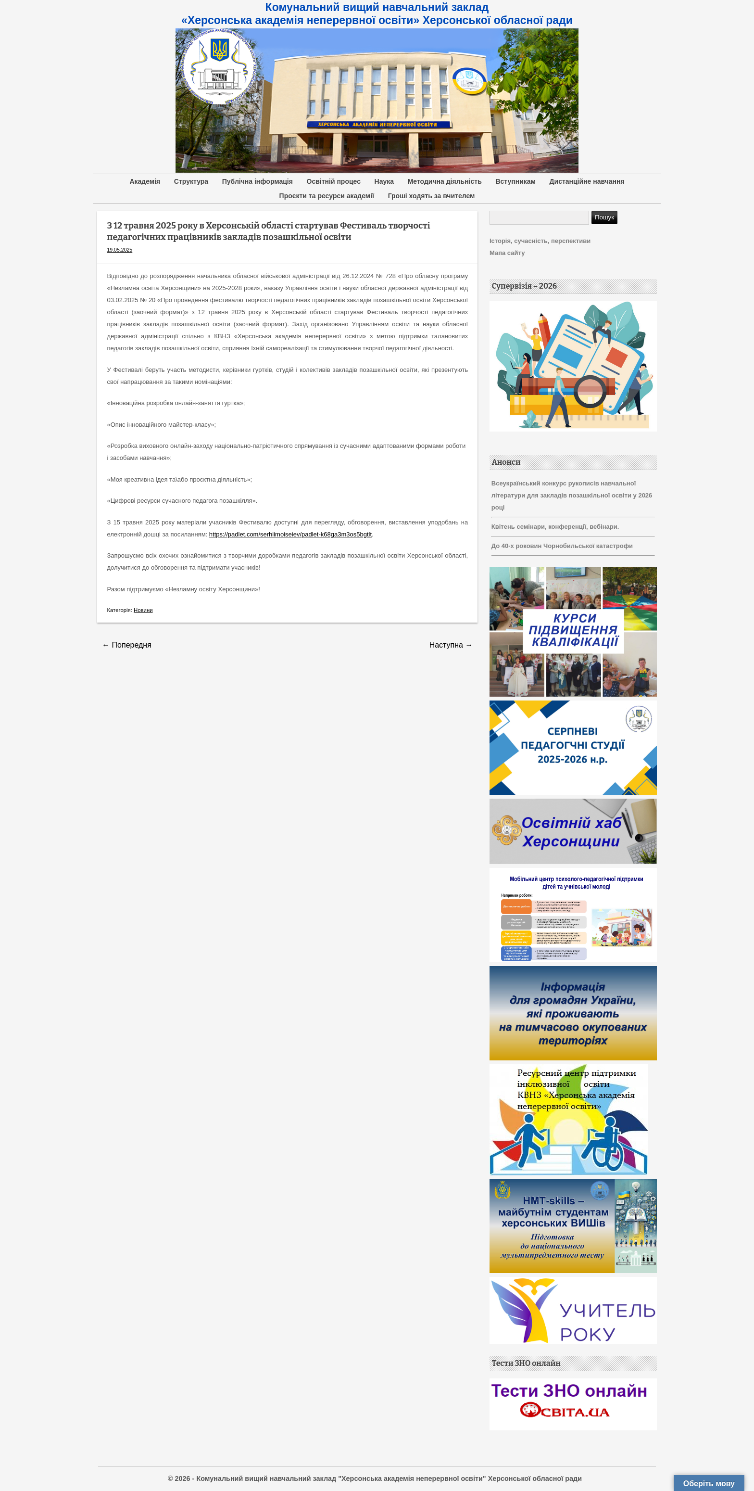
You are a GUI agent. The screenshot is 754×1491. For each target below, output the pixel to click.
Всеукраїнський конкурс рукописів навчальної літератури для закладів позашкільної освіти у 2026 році (572, 495)
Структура (191, 181)
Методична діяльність (445, 181)
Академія (144, 181)
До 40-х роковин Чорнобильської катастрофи (562, 545)
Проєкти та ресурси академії (326, 196)
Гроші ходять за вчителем (431, 196)
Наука (384, 181)
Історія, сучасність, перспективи (540, 240)
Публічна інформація (257, 181)
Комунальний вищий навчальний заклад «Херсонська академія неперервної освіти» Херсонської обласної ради (377, 13)
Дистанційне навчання (587, 181)
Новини (143, 610)
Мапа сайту (507, 252)
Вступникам (515, 181)
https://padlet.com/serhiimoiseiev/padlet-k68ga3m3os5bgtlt (290, 534)
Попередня (126, 645)
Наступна (451, 645)
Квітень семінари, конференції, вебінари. (555, 526)
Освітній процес (334, 181)
